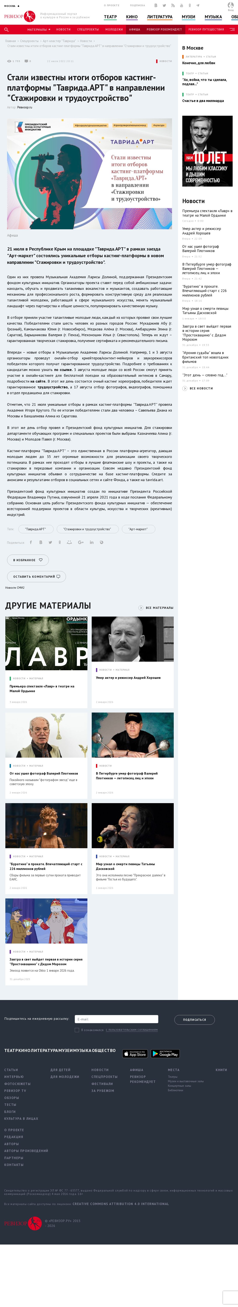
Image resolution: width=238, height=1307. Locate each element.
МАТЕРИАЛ (36, 678)
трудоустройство (52, 387)
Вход (231, 10)
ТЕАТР (190, 73)
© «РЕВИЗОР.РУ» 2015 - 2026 (63, 1223)
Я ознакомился (92, 1030)
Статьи (211, 56)
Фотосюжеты (17, 1084)
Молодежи (114, 29)
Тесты (10, 1105)
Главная (10, 41)
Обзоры (11, 1098)
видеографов (139, 387)
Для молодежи (65, 1077)
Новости (63, 29)
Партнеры (13, 1158)
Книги (221, 1070)
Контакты (14, 1165)
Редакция (13, 1137)
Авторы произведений (26, 1151)
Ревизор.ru (24, 107)
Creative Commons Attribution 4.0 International (121, 1204)
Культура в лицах (21, 1119)
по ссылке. (63, 369)
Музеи (188, 17)
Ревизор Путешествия (206, 29)
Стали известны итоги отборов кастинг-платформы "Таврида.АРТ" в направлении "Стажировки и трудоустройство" (89, 46)
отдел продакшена (26, 392)
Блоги (10, 1112)
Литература (160, 17)
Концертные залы (179, 1086)
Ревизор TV (15, 1091)
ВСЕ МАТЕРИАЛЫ (160, 608)
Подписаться (194, 1020)
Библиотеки (175, 1090)
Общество (104, 1050)
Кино (132, 17)
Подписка (137, 5)
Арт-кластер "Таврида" (59, 41)
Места (174, 1070)
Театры (172, 1077)
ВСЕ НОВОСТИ (201, 388)
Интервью (14, 1077)
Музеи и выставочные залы (186, 1081)
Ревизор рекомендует (164, 29)
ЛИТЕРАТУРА (194, 56)
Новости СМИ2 (15, 588)
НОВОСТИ (166, 61)
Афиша (134, 29)
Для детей (61, 1070)
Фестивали (102, 1084)
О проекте (111, 5)
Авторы (11, 1144)
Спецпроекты (88, 29)
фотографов (116, 387)
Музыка (213, 17)
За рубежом (102, 1091)
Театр (110, 17)
